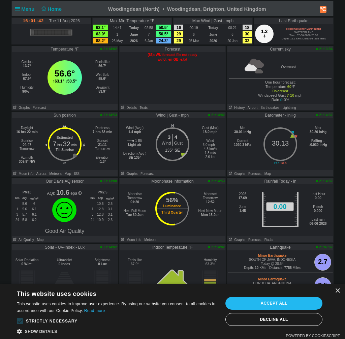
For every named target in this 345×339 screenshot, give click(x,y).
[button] (20, 321)
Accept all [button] (273, 303)
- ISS (76, 174)
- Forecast (38, 108)
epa (76, 193)
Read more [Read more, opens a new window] (94, 310)
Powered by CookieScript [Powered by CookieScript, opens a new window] (313, 336)
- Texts (143, 108)
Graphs (21, 108)
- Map (66, 174)
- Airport (251, 108)
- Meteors (54, 174)
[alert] (172, 311)
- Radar (268, 240)
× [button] (337, 291)
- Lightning (288, 108)
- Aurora (40, 174)
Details (128, 108)
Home (51, 9)
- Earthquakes (268, 108)
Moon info (22, 174)
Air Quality (23, 240)
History (236, 108)
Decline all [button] (274, 319)
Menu (26, 9)
